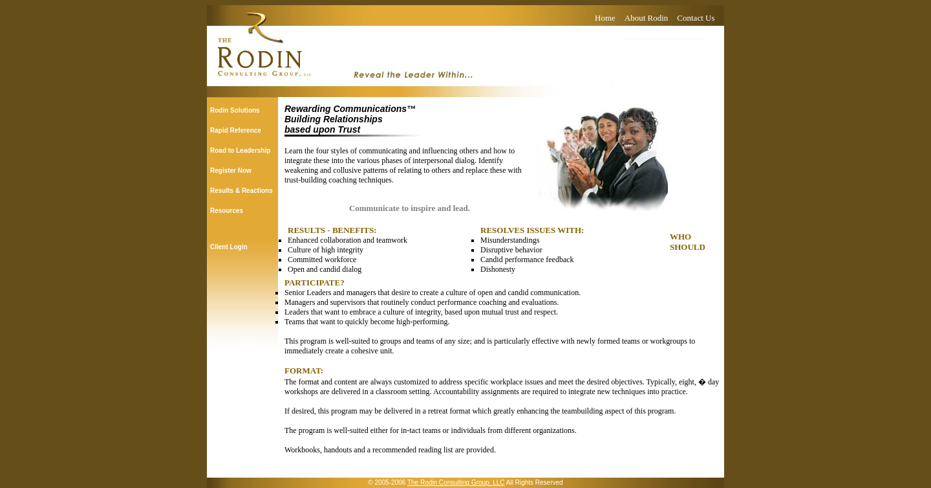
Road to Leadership (240, 150)
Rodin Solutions (235, 110)
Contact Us (695, 18)
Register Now (230, 170)
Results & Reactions (241, 190)
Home (605, 18)
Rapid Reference (235, 130)
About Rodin (647, 18)
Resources (226, 210)
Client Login (229, 246)
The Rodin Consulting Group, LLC (456, 482)
